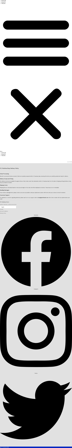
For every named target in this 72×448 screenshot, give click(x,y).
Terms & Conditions (4, 211)
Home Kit (3, 0)
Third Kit (3, 3)
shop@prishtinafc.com (43, 197)
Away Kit (3, 2)
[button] (36, 79)
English (2, 207)
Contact (1, 209)
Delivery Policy (3, 213)
